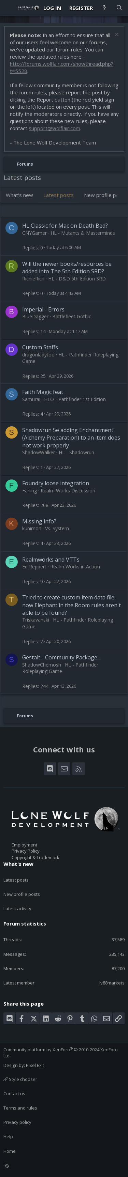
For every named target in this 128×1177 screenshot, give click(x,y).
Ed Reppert (34, 566)
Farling (29, 490)
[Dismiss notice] (116, 35)
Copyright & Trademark (35, 857)
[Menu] (8, 8)
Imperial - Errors (43, 309)
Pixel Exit (35, 1065)
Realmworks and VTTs (51, 559)
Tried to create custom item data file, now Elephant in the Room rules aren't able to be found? (71, 605)
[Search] (119, 8)
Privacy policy (17, 1122)
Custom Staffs (40, 347)
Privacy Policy (26, 851)
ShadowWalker (38, 452)
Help (8, 1136)
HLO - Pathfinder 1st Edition (75, 399)
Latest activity (17, 908)
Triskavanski (35, 619)
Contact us (14, 1093)
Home (9, 1151)
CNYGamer (34, 233)
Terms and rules (20, 1108)
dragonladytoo (38, 354)
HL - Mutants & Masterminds (83, 233)
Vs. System (57, 528)
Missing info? (39, 521)
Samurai (31, 399)
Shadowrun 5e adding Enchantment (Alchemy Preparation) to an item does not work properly (71, 437)
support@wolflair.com (54, 128)
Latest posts (58, 195)
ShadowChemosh (41, 664)
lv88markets (112, 983)
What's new (19, 195)
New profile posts (21, 894)
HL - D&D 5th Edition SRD (77, 278)
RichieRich (33, 278)
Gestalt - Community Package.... (61, 657)
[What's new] (104, 8)
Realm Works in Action (75, 566)
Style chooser (20, 1079)
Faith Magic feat (42, 392)
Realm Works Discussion (68, 490)
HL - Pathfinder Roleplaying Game (60, 668)
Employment (24, 845)
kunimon (31, 528)
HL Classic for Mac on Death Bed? (65, 225)
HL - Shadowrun (76, 452)
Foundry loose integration (55, 483)
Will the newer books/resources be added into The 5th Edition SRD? (67, 267)
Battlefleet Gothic (71, 316)
